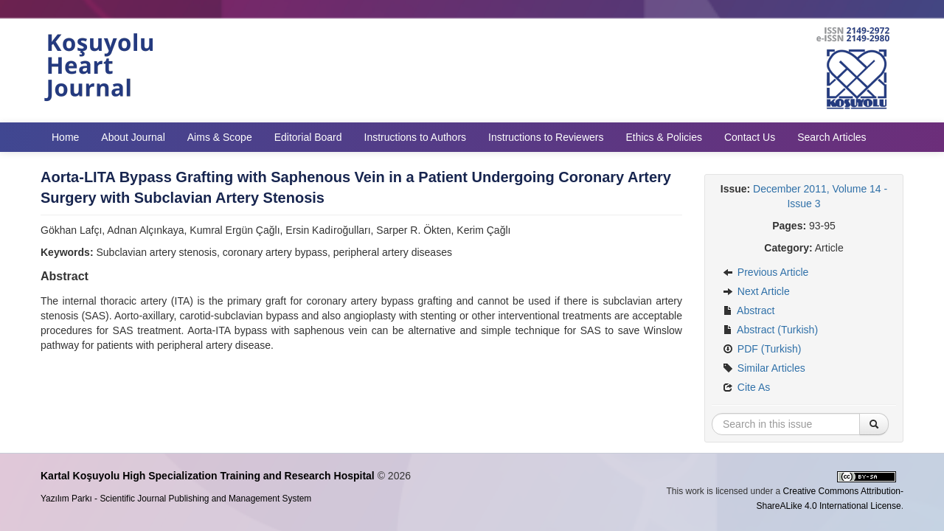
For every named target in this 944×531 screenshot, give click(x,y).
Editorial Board (308, 137)
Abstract (748, 310)
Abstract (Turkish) (770, 330)
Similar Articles (764, 368)
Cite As (746, 387)
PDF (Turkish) (762, 349)
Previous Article (765, 272)
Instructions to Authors (415, 137)
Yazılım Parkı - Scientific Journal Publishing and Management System (176, 498)
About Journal (132, 137)
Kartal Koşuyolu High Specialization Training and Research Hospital (208, 476)
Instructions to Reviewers (545, 137)
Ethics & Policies (663, 137)
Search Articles (831, 137)
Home (65, 137)
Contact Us (749, 137)
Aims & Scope (219, 137)
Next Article (756, 291)
